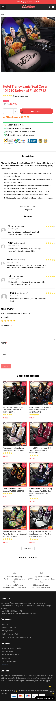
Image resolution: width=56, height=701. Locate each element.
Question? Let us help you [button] (45, 698)
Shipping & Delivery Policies (11, 648)
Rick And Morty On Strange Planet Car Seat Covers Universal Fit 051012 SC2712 (14, 534)
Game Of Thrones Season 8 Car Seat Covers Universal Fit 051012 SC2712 (40, 450)
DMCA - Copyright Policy (10, 634)
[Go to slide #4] (43, 77)
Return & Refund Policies (10, 655)
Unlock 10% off (52, 690)
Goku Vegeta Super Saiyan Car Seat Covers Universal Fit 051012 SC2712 (40, 409)
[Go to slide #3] (31, 77)
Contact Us (6, 658)
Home (3, 14)
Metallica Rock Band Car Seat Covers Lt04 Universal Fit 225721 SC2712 (13, 409)
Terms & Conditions (9, 627)
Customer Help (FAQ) (9, 661)
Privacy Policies (7, 631)
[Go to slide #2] (18, 77)
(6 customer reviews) (20, 96)
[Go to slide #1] (6, 77)
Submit (5, 366)
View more (28, 548)
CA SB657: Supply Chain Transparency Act (17, 637)
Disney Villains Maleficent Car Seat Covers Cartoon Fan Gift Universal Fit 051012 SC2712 (40, 534)
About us (5, 624)
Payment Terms (7, 651)
